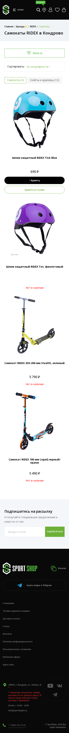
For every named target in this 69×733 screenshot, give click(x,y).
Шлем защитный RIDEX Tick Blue (34, 157)
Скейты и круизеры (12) (44, 80)
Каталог (58, 568)
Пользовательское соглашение (17, 649)
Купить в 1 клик (35, 189)
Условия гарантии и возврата (16, 611)
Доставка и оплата (11, 618)
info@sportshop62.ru (17, 710)
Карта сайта (8, 664)
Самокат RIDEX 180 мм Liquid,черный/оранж (34, 461)
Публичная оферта (11, 657)
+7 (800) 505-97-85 (17, 725)
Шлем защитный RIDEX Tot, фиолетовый (34, 266)
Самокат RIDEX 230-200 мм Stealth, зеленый (34, 363)
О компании (8, 603)
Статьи (6, 626)
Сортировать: (16, 66)
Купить (34, 180)
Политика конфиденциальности (18, 641)
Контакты (7, 634)
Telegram (34, 585)
